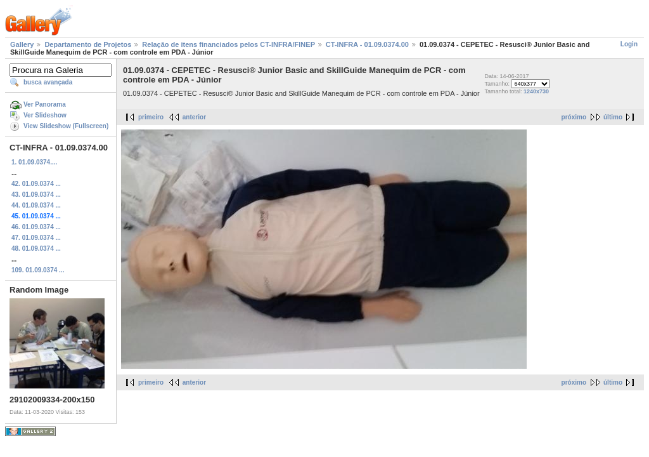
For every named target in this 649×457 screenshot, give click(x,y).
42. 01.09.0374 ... (36, 183)
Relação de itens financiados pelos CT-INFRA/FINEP (228, 44)
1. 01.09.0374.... (34, 162)
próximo (574, 117)
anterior (194, 117)
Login (629, 44)
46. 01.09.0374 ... (36, 226)
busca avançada (47, 82)
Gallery (22, 44)
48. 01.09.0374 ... (36, 248)
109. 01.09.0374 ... (37, 270)
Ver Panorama (44, 104)
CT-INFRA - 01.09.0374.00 (367, 44)
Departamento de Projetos (87, 44)
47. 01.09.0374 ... (36, 237)
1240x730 (536, 91)
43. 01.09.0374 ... (36, 194)
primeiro (151, 117)
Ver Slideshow (45, 115)
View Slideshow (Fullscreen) (65, 126)
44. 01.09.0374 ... (36, 205)
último (612, 117)
